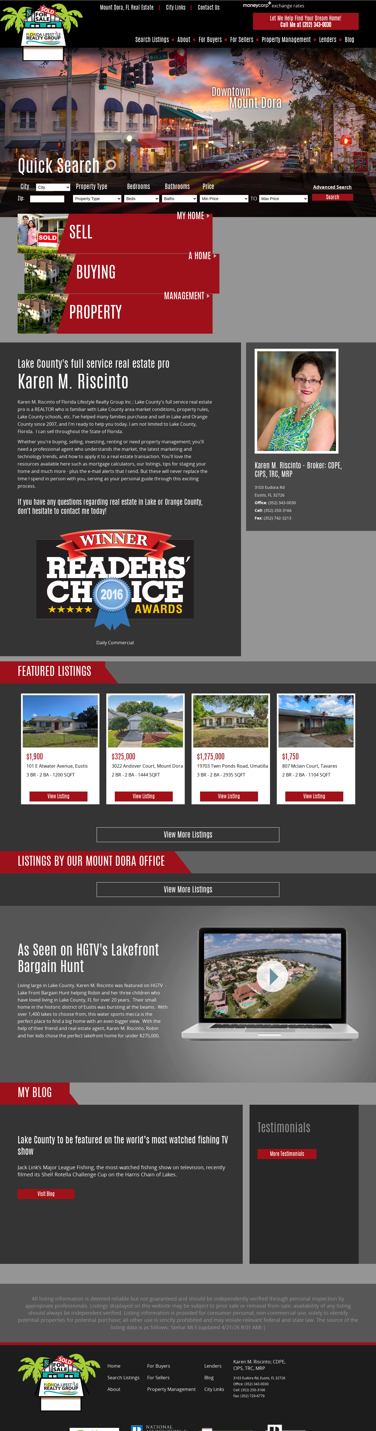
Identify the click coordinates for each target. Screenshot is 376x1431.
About (183, 40)
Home (114, 1283)
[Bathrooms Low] (179, 198)
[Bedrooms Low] (141, 198)
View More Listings (188, 752)
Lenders (327, 40)
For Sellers (241, 40)
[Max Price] (283, 198)
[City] (53, 187)
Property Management (286, 40)
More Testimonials (294, 1074)
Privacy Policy (123, 1424)
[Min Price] (224, 198)
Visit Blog (46, 1115)
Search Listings (152, 40)
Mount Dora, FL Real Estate (126, 8)
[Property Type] (97, 198)
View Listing (58, 713)
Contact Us (208, 8)
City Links (175, 8)
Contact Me (153, 1424)
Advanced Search (332, 187)
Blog (349, 40)
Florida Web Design (340, 1424)
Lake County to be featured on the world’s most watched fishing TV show (123, 1064)
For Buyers (210, 40)
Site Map (96, 1424)
